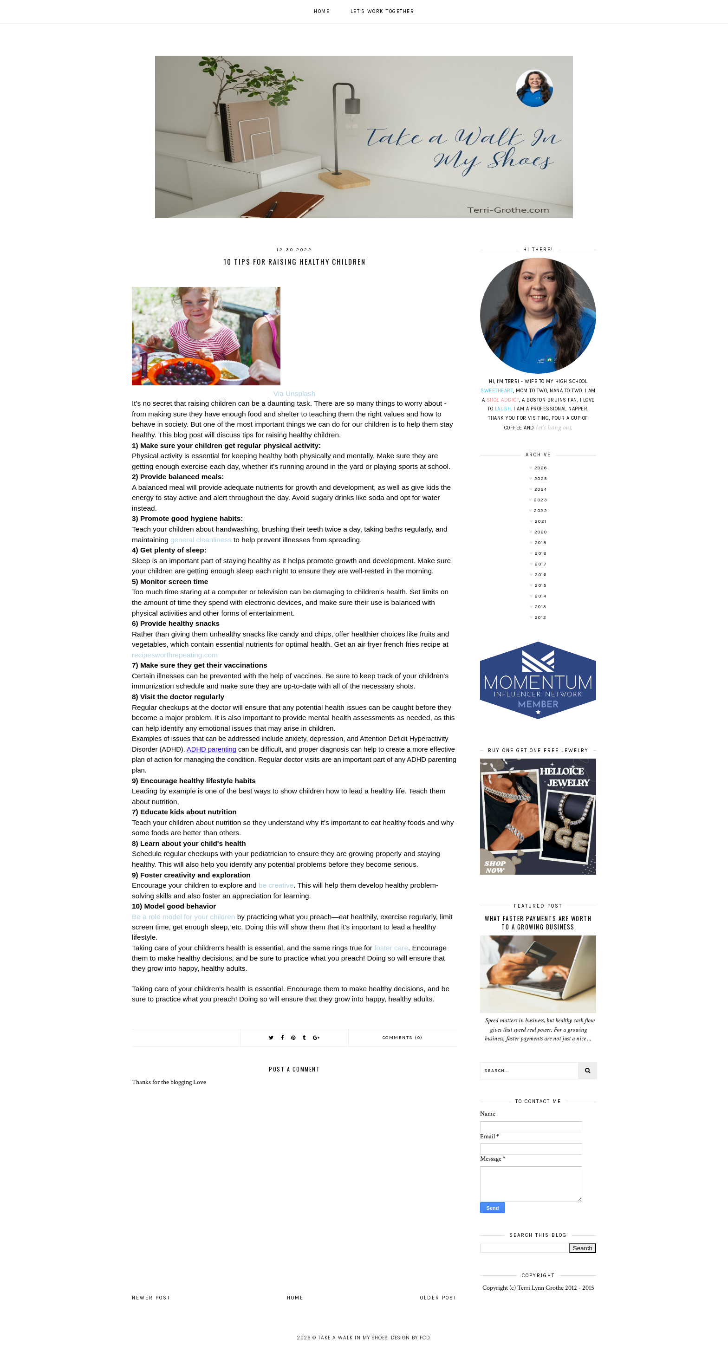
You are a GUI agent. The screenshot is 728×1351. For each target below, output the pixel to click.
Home (322, 11)
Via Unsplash (294, 393)
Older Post (438, 1298)
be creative (276, 885)
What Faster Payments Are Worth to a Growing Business (538, 922)
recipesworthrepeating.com (175, 655)
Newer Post (151, 1298)
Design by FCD (410, 1337)
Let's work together (383, 11)
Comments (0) (403, 1037)
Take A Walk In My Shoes (353, 1337)
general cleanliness (201, 540)
